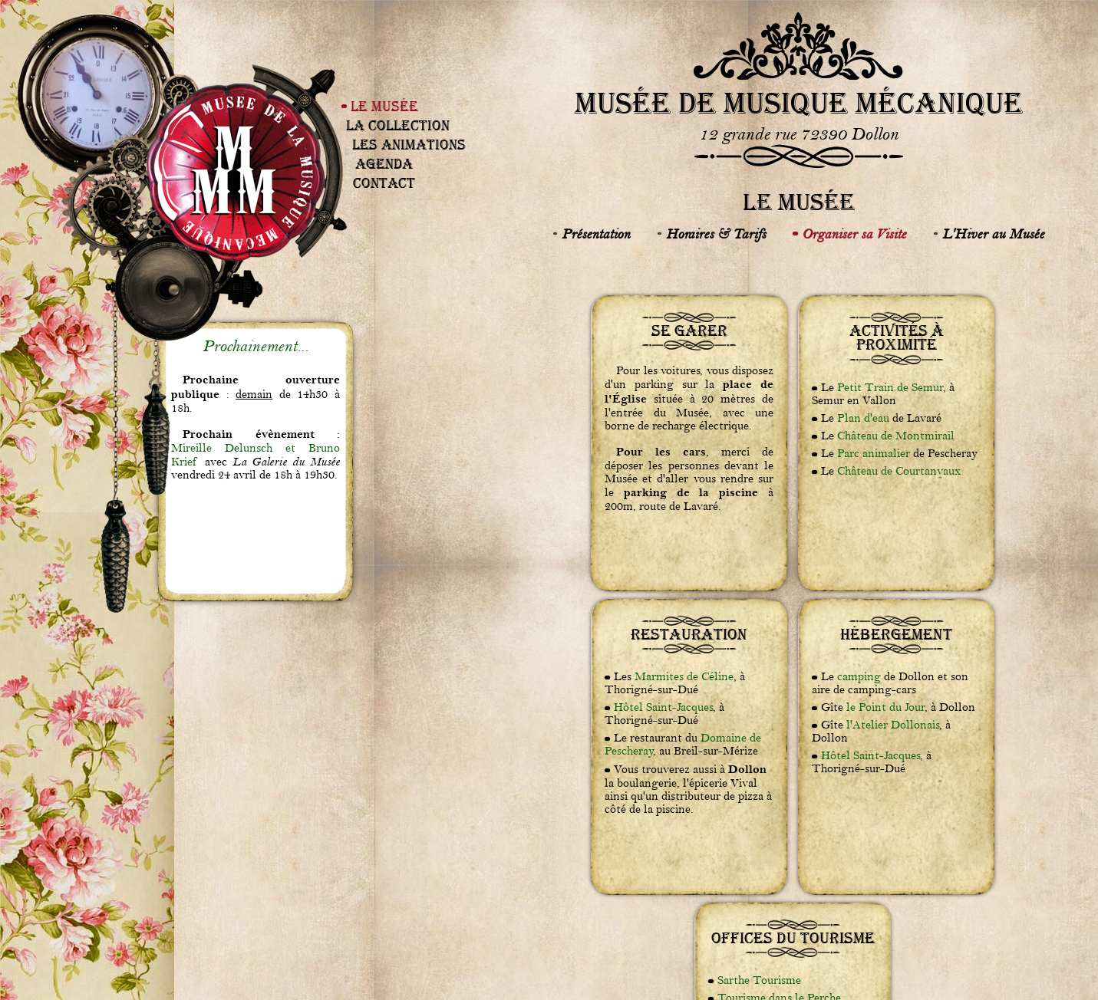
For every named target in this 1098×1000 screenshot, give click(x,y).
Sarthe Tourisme (759, 980)
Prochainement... (255, 346)
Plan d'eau (863, 418)
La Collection (398, 125)
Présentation (596, 233)
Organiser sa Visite (854, 233)
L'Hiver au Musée (993, 233)
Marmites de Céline (684, 676)
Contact (384, 183)
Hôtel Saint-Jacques (663, 707)
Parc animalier (873, 453)
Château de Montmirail (896, 435)
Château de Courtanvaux (899, 471)
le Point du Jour (885, 707)
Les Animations (409, 145)
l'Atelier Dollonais (892, 725)
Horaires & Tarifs (716, 233)
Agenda (384, 164)
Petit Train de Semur (890, 387)
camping (859, 676)
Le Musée (384, 106)
